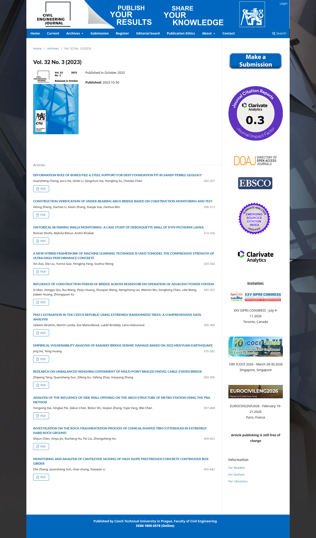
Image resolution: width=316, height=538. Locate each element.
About (207, 33)
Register (122, 33)
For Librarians (237, 481)
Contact (228, 33)
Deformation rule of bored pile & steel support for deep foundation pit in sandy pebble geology (117, 175)
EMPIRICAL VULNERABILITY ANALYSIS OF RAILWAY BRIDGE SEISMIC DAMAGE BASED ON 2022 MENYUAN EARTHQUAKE (123, 345)
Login (283, 3)
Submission (100, 33)
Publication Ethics (181, 33)
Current (53, 33)
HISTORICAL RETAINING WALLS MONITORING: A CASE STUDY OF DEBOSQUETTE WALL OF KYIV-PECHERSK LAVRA (118, 227)
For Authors (236, 474)
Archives (74, 33)
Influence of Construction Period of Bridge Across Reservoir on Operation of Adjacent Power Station (123, 284)
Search (279, 33)
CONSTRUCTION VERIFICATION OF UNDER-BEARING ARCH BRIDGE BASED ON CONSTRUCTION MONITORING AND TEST (122, 201)
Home (35, 33)
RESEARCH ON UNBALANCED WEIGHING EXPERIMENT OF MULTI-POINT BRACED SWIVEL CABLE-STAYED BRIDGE (117, 371)
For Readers (236, 468)
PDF (43, 189)
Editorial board (148, 33)
